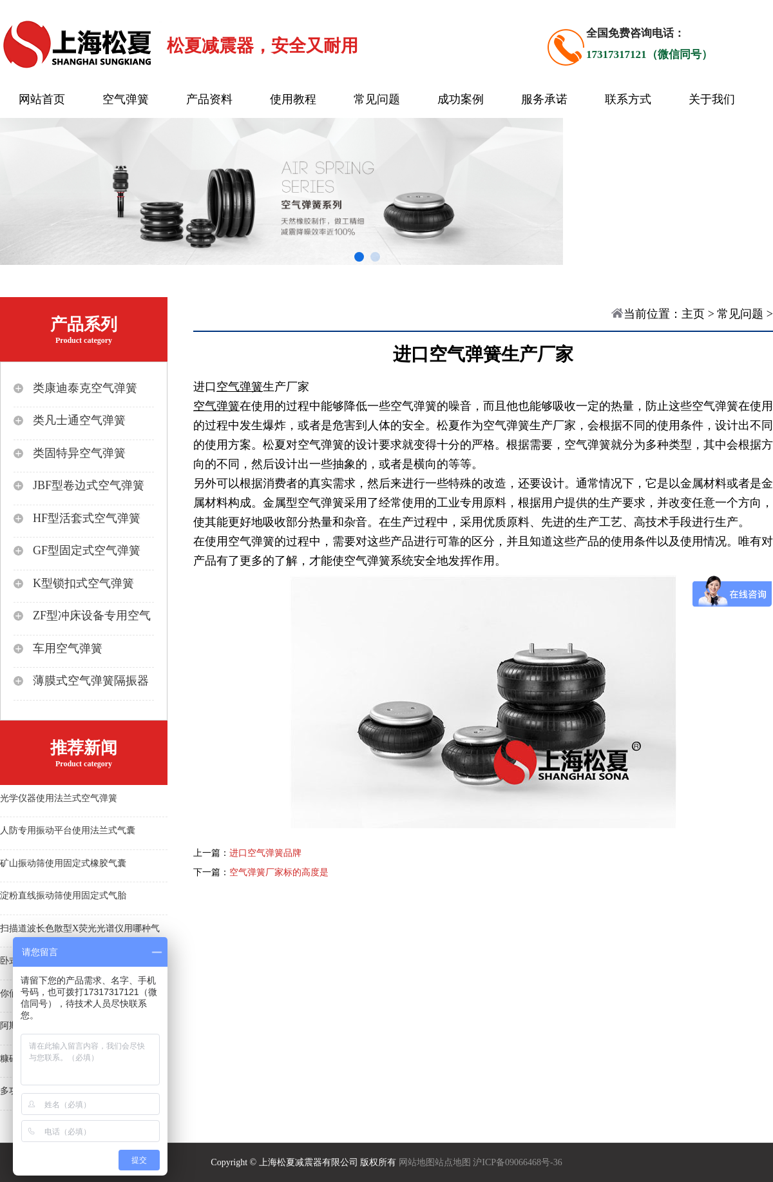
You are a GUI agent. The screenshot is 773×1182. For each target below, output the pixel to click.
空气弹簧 (125, 99)
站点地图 (453, 1162)
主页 (693, 313)
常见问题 (377, 99)
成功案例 (460, 99)
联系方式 (628, 99)
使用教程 (293, 99)
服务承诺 (544, 99)
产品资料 (209, 99)
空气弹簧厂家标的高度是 (279, 872)
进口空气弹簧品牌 (265, 853)
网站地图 (417, 1162)
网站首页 (42, 99)
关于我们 (712, 99)
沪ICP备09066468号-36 (517, 1162)
